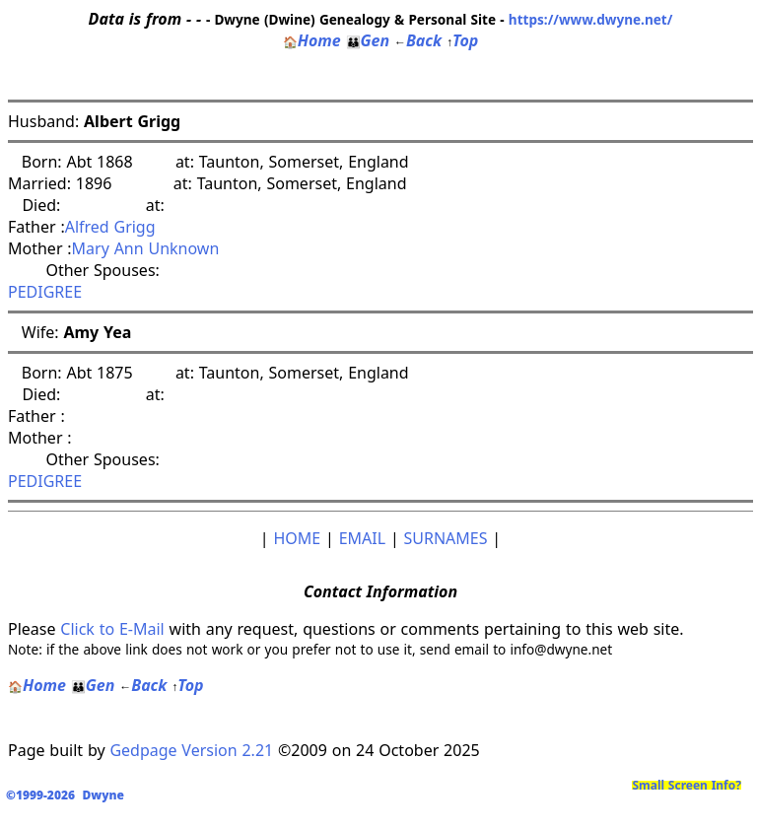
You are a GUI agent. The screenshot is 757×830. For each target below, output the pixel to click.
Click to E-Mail (112, 629)
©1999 (69, 795)
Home (312, 40)
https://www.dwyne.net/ (591, 19)
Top (462, 40)
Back (418, 40)
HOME (296, 538)
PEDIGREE (45, 292)
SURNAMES (446, 538)
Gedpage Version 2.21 (191, 750)
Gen (368, 40)
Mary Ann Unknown (146, 248)
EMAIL (362, 538)
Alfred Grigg (110, 227)
